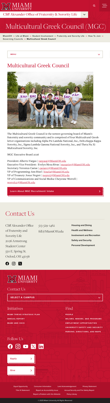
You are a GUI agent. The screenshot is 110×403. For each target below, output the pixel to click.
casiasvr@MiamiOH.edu (53, 168)
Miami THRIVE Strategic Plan (23, 314)
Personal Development (83, 245)
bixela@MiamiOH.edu (56, 171)
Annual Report (16, 319)
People (69, 314)
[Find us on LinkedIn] (41, 346)
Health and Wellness (82, 230)
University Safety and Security (84, 327)
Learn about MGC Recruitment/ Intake (32, 191)
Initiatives (15, 308)
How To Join (94, 36)
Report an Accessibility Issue (47, 390)
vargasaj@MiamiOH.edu (52, 161)
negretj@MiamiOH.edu (56, 175)
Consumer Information (42, 386)
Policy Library (72, 394)
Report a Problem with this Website (46, 394)
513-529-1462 (47, 225)
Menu (13, 54)
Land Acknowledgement (67, 386)
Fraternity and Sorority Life (71, 36)
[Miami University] (16, 6)
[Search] (94, 5)
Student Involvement (42, 36)
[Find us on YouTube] (26, 346)
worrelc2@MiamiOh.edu (21, 182)
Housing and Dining (81, 225)
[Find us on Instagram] (18, 346)
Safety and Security (81, 240)
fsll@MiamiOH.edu (51, 231)
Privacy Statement (90, 386)
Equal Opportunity (21, 386)
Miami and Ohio (16, 323)
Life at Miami (22, 36)
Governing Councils (13, 39)
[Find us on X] (33, 346)
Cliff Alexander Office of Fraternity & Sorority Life (40, 14)
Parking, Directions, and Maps (83, 332)
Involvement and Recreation (85, 235)
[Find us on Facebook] (10, 346)
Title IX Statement (23, 390)
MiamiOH (7, 36)
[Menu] (104, 5)
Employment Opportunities (81, 323)
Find (69, 308)
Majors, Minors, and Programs (83, 319)
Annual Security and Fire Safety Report (79, 390)
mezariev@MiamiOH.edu (75, 164)
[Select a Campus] (55, 297)
